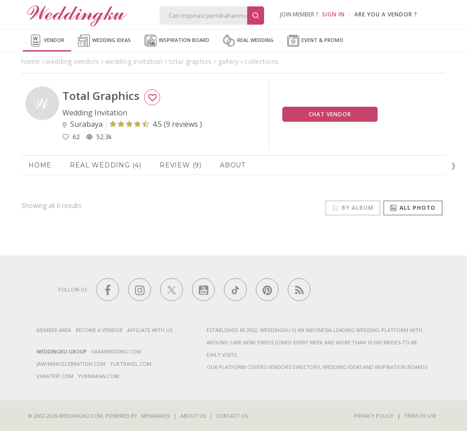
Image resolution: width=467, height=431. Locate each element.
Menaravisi (155, 415)
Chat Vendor (330, 114)
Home (40, 165)
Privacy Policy (374, 415)
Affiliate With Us (149, 330)
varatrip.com (54, 376)
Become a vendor (99, 330)
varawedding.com (116, 351)
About (232, 165)
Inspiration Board (177, 41)
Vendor (47, 41)
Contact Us (232, 415)
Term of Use (420, 415)
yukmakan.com (98, 376)
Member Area (53, 330)
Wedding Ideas (104, 41)
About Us (193, 415)
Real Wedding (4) (105, 165)
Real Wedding (248, 41)
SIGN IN (333, 14)
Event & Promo (315, 41)
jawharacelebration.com (70, 363)
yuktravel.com (130, 363)
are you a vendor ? (385, 14)
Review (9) (181, 165)
